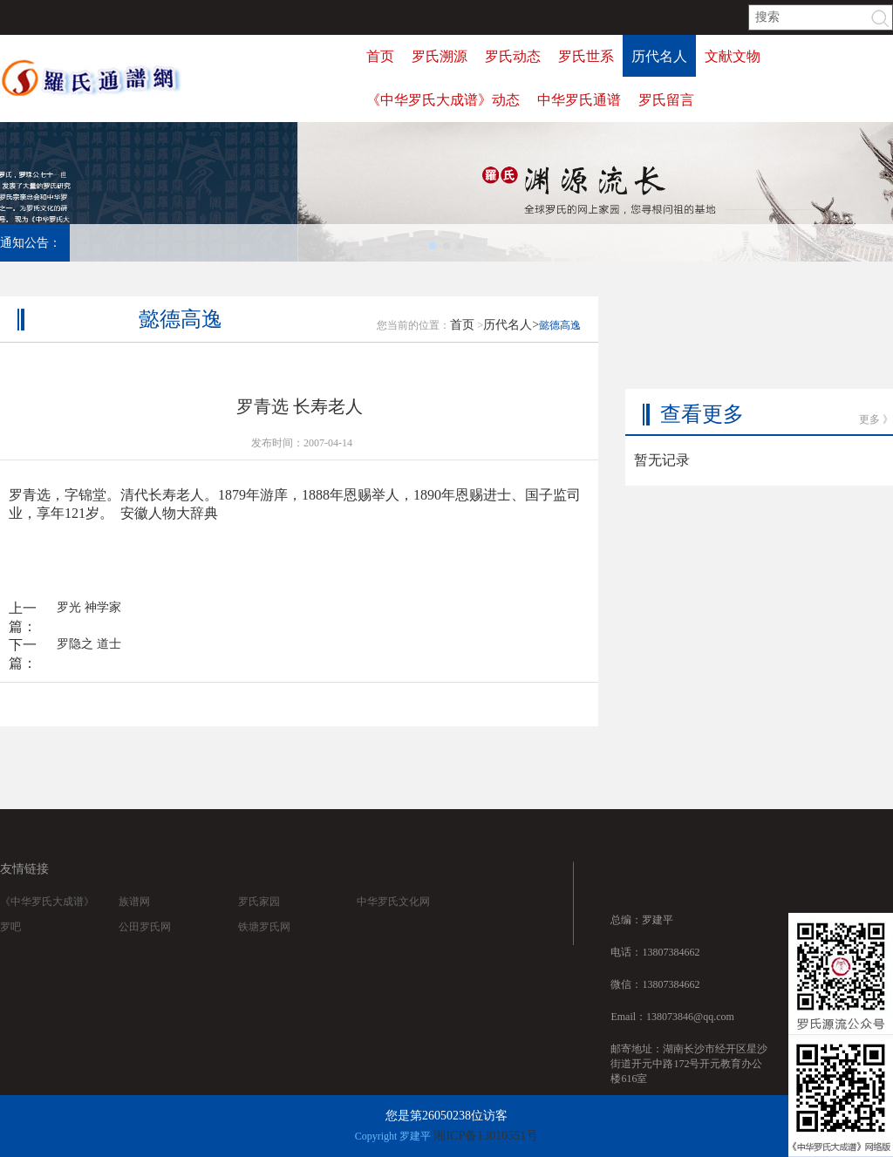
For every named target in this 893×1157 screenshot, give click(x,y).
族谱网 (134, 919)
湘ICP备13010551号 (485, 1135)
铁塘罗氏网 (264, 944)
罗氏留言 (666, 99)
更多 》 (876, 380)
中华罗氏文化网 (393, 919)
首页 (380, 56)
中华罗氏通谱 (579, 99)
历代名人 (659, 56)
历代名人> (511, 337)
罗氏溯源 (439, 56)
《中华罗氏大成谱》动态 (443, 99)
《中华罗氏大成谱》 (47, 919)
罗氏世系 (586, 56)
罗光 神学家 (89, 620)
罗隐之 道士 (89, 657)
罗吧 (10, 944)
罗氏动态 (513, 56)
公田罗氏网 (145, 944)
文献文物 (732, 56)
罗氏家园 (259, 919)
